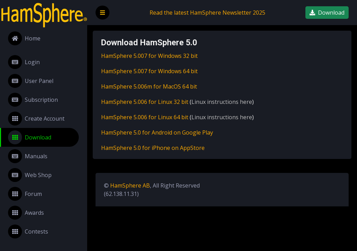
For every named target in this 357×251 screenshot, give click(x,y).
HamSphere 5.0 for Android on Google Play (157, 132)
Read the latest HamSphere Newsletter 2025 (207, 12)
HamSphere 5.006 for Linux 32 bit (144, 102)
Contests (28, 231)
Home (24, 38)
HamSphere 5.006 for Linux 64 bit (144, 117)
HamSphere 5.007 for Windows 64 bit (149, 71)
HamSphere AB (130, 185)
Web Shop (30, 175)
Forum (25, 194)
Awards (26, 213)
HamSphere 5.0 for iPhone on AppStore (153, 148)
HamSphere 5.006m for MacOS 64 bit (149, 86)
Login (24, 62)
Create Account (36, 119)
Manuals (27, 156)
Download (29, 137)
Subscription (33, 100)
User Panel (30, 81)
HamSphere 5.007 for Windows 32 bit (149, 56)
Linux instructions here (221, 102)
